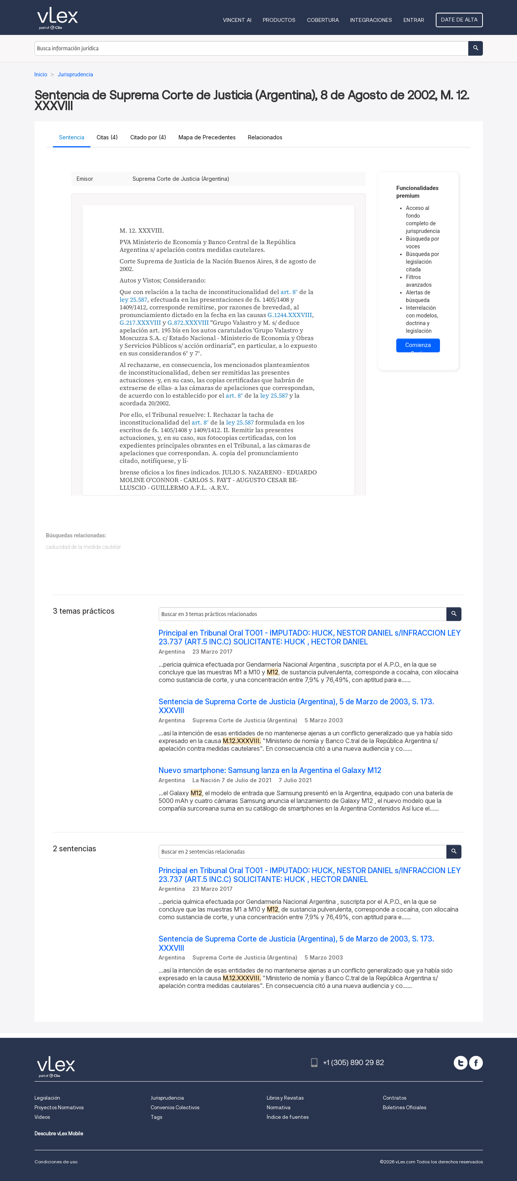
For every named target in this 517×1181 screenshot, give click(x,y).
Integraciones (371, 20)
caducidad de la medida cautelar (83, 547)
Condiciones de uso (55, 1161)
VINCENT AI (237, 20)
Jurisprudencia (167, 1098)
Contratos (394, 1098)
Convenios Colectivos (175, 1107)
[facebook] (476, 1063)
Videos (42, 1117)
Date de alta (459, 20)
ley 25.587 (133, 299)
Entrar (414, 20)
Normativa (279, 1107)
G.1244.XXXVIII (290, 315)
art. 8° (289, 291)
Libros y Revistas (285, 1098)
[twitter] (461, 1063)
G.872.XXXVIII (188, 322)
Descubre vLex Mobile (58, 1133)
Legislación (47, 1098)
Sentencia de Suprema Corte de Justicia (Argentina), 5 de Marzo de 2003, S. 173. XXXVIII (296, 706)
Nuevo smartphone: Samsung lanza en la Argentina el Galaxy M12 (270, 770)
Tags (156, 1117)
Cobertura (323, 20)
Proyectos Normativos (59, 1107)
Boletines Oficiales (404, 1107)
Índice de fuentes (288, 1117)
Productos (279, 20)
